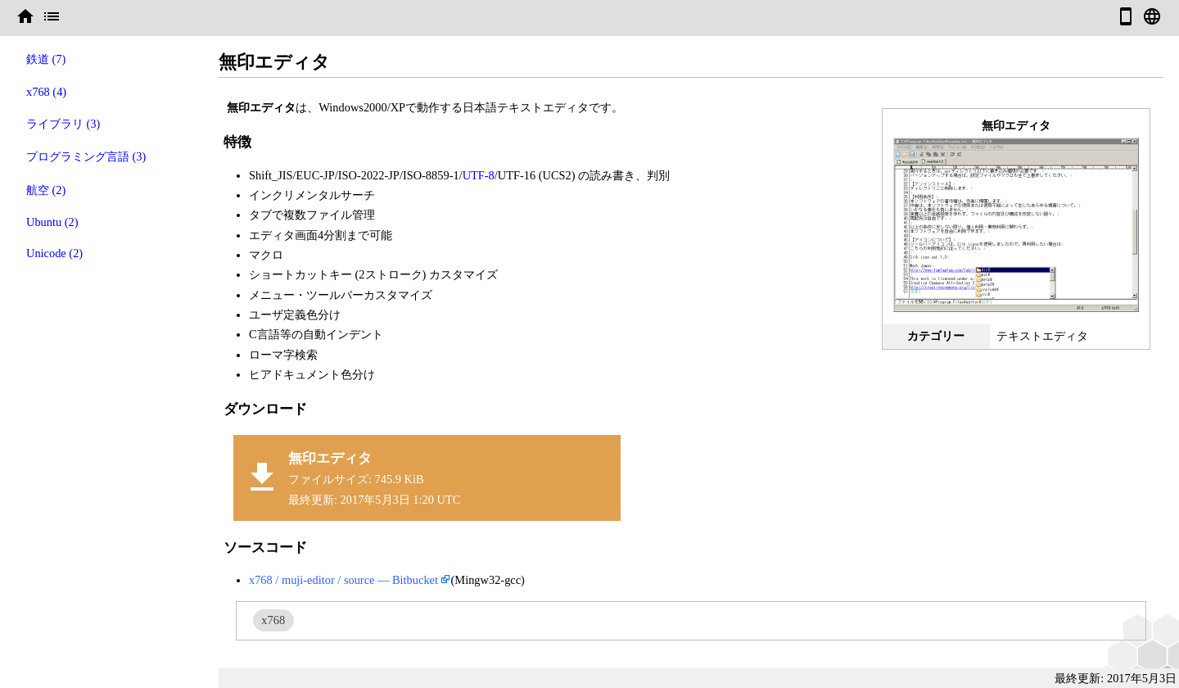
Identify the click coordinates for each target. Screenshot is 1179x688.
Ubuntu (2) (52, 222)
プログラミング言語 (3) (86, 156)
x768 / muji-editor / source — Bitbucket (343, 579)
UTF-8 (479, 175)
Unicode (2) (54, 253)
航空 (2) (46, 190)
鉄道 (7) (46, 59)
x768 (273, 620)
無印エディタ (330, 458)
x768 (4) (46, 91)
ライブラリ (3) (63, 123)
